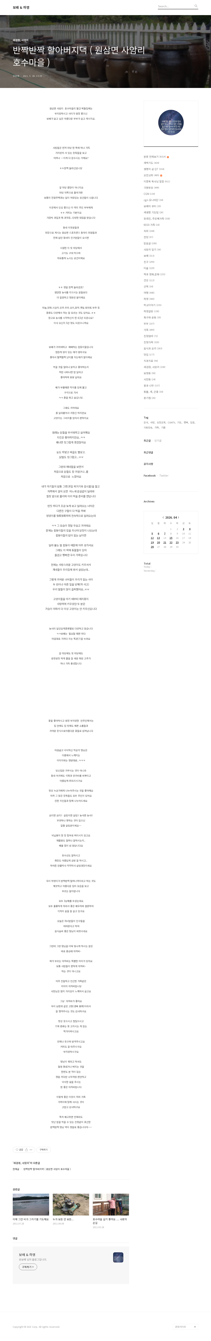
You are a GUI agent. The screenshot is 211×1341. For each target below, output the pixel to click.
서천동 (150, 379)
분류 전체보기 (156, 156)
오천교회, (161, 422)
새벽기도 (151, 163)
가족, (157, 427)
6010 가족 (152, 225)
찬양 (148, 237)
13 (158, 538)
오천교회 (153, 175)
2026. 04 (171, 517)
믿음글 (150, 243)
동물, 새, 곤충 (153, 392)
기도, (179, 422)
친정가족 (151, 342)
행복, (186, 422)
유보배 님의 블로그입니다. (33, 1259)
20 (158, 542)
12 (152, 538)
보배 (149, 255)
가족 (149, 330)
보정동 (150, 373)
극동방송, (148, 427)
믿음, (192, 422)
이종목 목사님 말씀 (157, 181)
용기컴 (150, 398)
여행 (149, 292)
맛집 (149, 354)
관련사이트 (180, 1326)
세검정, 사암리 (154, 367)
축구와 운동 (152, 317)
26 (152, 546)
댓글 (15, 1238)
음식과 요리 (153, 348)
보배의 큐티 (152, 206)
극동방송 (151, 187)
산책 (148, 286)
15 (171, 538)
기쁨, (163, 427)
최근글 (147, 440)
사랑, (152, 422)
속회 (149, 231)
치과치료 (151, 361)
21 (164, 542)
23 (177, 542)
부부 (149, 323)
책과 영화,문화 (154, 274)
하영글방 (151, 311)
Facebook (150, 475)
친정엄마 (151, 336)
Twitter (163, 475)
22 (171, 542)
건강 (149, 280)
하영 (149, 299)
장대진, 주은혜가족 (157, 218)
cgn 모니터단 (153, 200)
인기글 (158, 440)
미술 (149, 268)
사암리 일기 (152, 249)
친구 (149, 262)
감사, (146, 422)
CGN (149, 194)
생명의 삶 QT (154, 169)
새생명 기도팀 (153, 212)
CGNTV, (172, 422)
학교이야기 (153, 305)
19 (152, 542)
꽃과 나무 (152, 385)
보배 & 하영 (21, 7)
